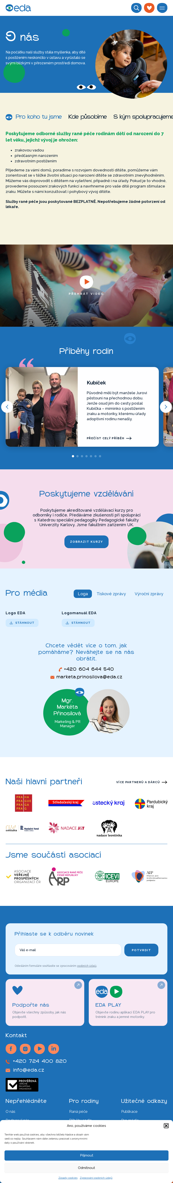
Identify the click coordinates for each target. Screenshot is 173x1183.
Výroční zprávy (149, 593)
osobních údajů (86, 965)
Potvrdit (141, 950)
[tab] (73, 456)
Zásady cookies (67, 1177)
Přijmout (86, 1155)
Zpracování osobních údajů (96, 1177)
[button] (166, 1125)
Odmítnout (86, 1168)
